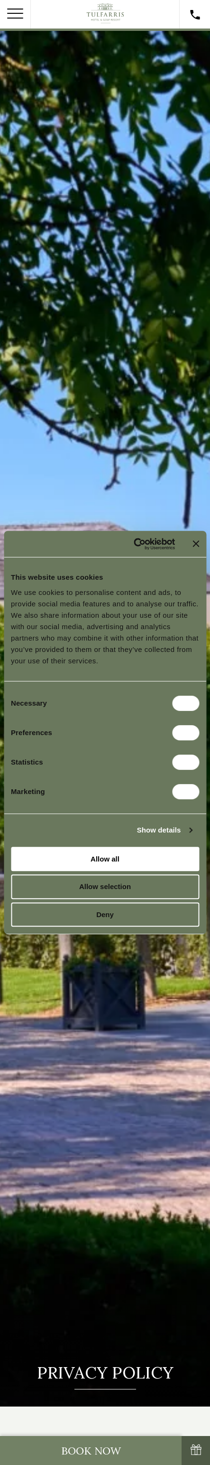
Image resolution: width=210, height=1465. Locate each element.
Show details (159, 830)
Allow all (105, 859)
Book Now (91, 1450)
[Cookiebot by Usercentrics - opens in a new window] (133, 544)
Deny (105, 914)
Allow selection (105, 886)
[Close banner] (195, 543)
